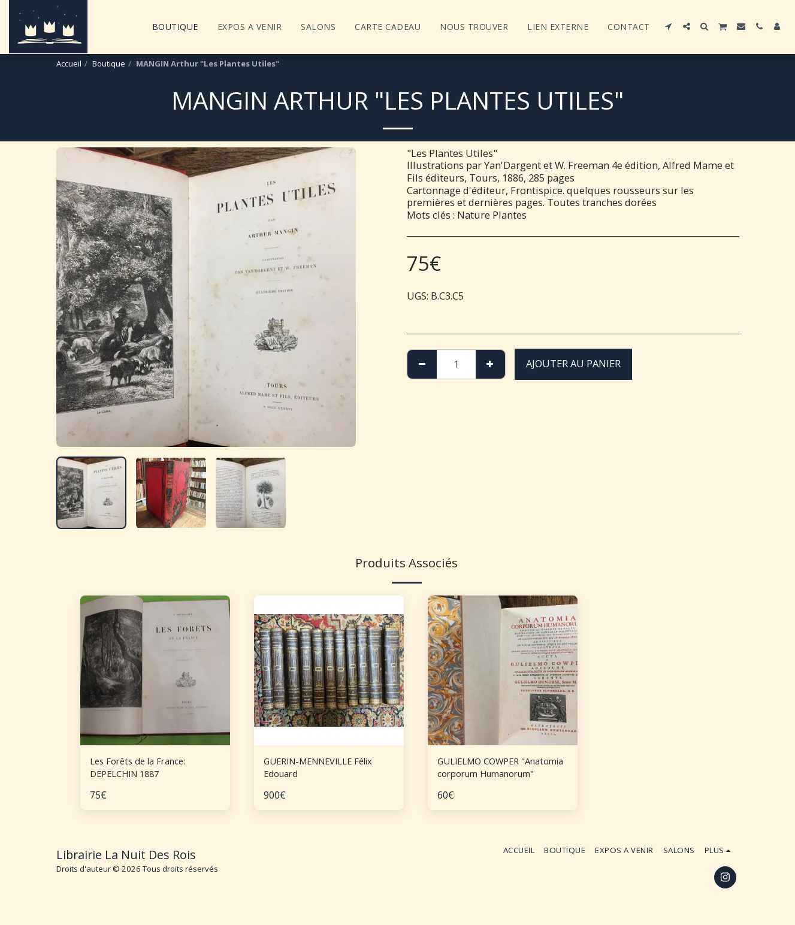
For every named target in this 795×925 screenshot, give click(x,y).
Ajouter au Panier (573, 363)
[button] (668, 26)
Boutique (108, 63)
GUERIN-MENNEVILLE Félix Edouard (326, 769)
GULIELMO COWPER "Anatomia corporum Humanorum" (486, 770)
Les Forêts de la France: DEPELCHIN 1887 (143, 769)
